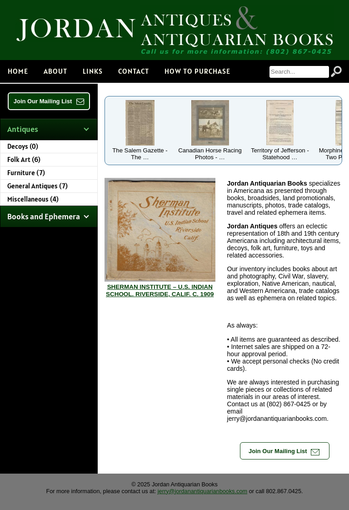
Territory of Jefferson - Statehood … (280, 150)
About (55, 71)
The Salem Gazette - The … (139, 150)
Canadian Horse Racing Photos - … (210, 150)
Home (18, 71)
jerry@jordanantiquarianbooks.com (202, 491)
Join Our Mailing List (49, 101)
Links (93, 71)
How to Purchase (197, 71)
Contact (133, 71)
